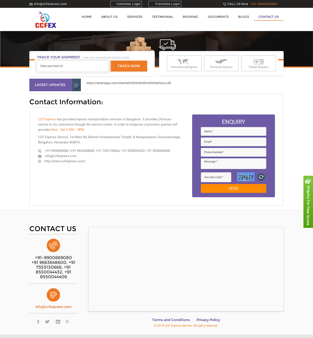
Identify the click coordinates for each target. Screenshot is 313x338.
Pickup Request (258, 67)
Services (134, 17)
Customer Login (129, 4)
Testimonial (162, 17)
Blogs (243, 17)
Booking (190, 17)
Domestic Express (221, 67)
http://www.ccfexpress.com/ (61, 161)
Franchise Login (167, 4)
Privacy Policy (208, 320)
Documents (218, 17)
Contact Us (269, 17)
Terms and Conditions (171, 320)
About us (109, 17)
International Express (184, 67)
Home (87, 17)
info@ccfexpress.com (48, 4)
